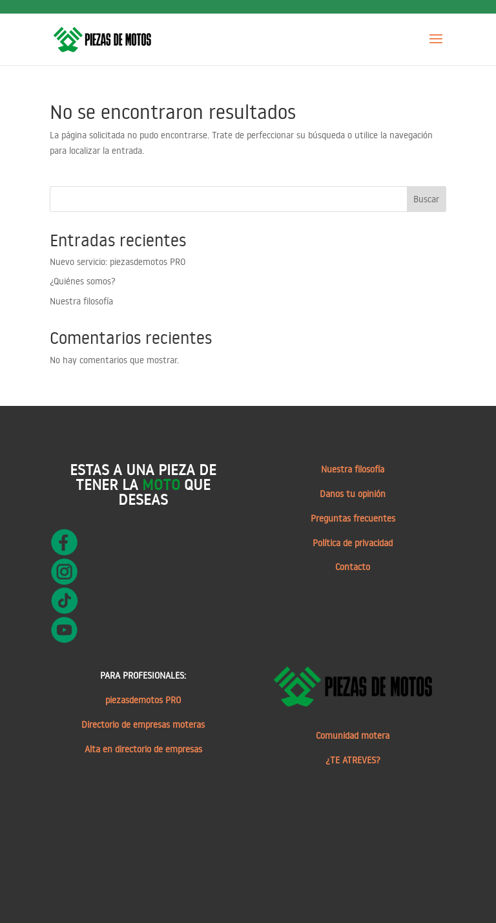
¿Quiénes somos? (83, 281)
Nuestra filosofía (81, 301)
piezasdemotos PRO (143, 700)
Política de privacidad (353, 543)
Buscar (426, 199)
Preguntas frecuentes (353, 518)
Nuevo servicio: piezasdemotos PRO (117, 262)
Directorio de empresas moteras (143, 724)
